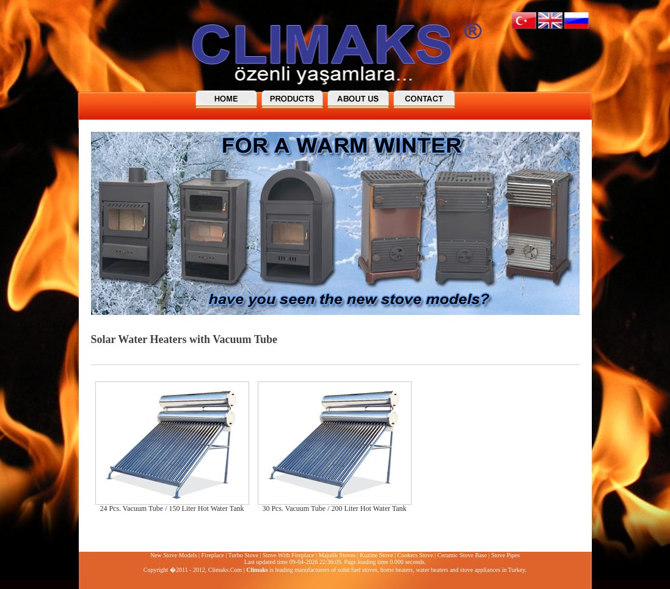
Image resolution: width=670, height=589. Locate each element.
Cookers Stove (415, 555)
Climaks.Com (225, 569)
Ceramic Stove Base (462, 555)
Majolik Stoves (336, 555)
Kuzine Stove (376, 555)
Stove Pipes (505, 555)
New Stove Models (173, 555)
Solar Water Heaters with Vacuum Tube (184, 339)
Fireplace (213, 555)
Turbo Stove (243, 555)
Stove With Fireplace (288, 555)
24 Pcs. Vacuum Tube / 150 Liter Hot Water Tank (172, 508)
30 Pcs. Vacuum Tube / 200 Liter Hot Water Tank (334, 508)
